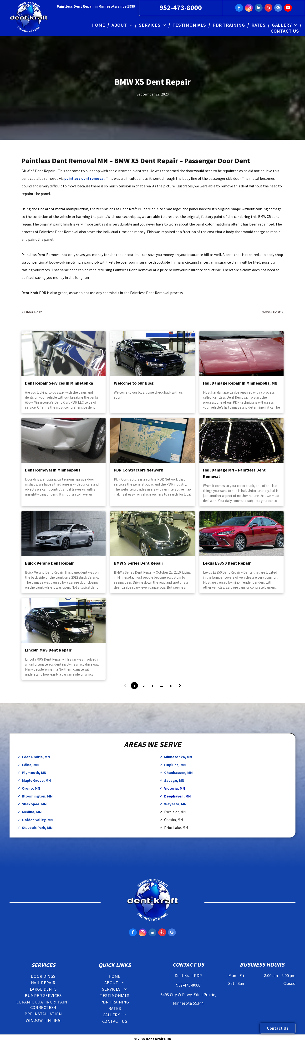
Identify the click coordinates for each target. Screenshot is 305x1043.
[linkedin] (259, 8)
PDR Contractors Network (138, 470)
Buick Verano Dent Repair (49, 563)
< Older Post (31, 312)
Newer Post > (273, 312)
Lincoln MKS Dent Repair (48, 650)
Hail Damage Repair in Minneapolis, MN (240, 383)
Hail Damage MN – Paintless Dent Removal (234, 473)
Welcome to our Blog (133, 383)
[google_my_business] (278, 8)
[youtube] (288, 8)
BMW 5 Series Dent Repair (138, 563)
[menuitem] (99, 25)
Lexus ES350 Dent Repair (227, 563)
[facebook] (239, 8)
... (161, 685)
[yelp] (268, 8)
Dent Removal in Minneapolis (52, 470)
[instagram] (249, 8)
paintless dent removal (84, 178)
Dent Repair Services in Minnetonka (59, 383)
